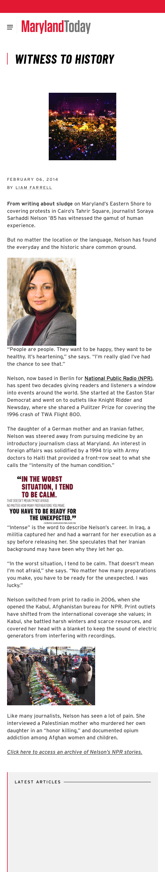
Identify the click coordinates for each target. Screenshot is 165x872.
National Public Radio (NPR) (118, 378)
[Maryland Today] (56, 27)
